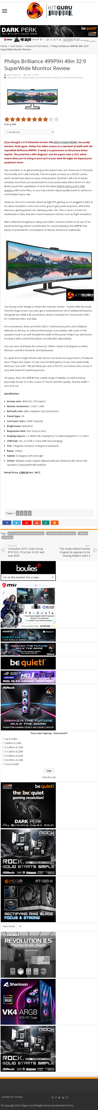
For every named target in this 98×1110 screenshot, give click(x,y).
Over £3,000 (12, 764)
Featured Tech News (37, 46)
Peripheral (68, 77)
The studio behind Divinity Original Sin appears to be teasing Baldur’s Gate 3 (71, 550)
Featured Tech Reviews (40, 77)
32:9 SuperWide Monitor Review (26, 533)
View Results (49, 777)
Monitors (57, 77)
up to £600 (11, 738)
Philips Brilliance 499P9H (61, 533)
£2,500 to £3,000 (14, 760)
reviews (8, 537)
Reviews (79, 77)
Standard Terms (65, 1105)
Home (4, 46)
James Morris (13, 74)
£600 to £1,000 (13, 743)
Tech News (16, 46)
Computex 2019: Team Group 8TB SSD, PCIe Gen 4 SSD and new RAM (27, 550)
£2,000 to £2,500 (14, 755)
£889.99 (23, 472)
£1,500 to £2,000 (14, 751)
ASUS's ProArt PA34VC (66, 142)
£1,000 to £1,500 (14, 747)
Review (83, 533)
